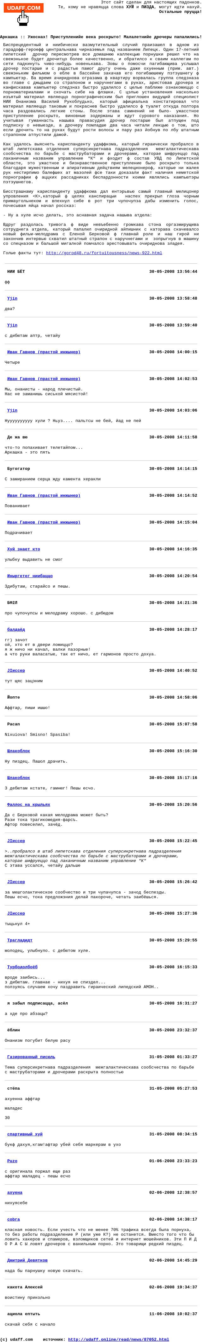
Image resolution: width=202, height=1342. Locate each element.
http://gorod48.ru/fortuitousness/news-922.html (104, 253)
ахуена (14, 1192)
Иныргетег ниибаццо (30, 576)
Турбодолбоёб (22, 967)
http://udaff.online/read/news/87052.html (118, 1339)
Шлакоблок (18, 751)
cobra (13, 1219)
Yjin (12, 298)
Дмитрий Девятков (27, 1260)
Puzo (12, 1161)
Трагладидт (20, 940)
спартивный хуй (25, 1134)
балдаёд (16, 629)
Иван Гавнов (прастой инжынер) (43, 352)
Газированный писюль (31, 1057)
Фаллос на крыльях (28, 804)
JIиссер (16, 670)
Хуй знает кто (23, 549)
